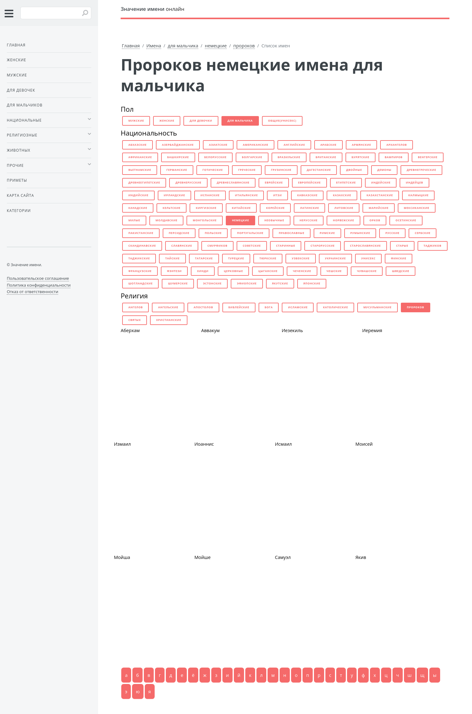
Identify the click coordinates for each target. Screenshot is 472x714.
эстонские (212, 283)
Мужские (17, 74)
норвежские (343, 220)
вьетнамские (139, 170)
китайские (241, 208)
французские (140, 271)
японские (311, 283)
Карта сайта (20, 195)
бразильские (289, 157)
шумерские (178, 283)
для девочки (201, 121)
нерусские (308, 220)
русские (392, 233)
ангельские (168, 307)
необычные (274, 220)
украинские (335, 258)
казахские (342, 195)
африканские (140, 157)
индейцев (414, 182)
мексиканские (416, 208)
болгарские (252, 157)
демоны (384, 170)
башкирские (178, 157)
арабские (328, 145)
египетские (346, 182)
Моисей (364, 444)
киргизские (206, 208)
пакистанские (140, 233)
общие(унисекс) (282, 121)
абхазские (137, 145)
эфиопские (247, 283)
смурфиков (217, 246)
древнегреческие (421, 170)
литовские (343, 208)
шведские (400, 271)
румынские (360, 233)
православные (291, 233)
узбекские (301, 258)
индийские (138, 195)
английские (294, 145)
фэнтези (174, 271)
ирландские (174, 195)
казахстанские (380, 195)
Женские (16, 59)
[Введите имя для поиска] (55, 13)
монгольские (205, 220)
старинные (285, 246)
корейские (275, 208)
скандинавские (142, 246)
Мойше (202, 557)
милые (134, 220)
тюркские (268, 258)
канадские (137, 208)
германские (176, 170)
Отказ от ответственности (32, 291)
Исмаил (283, 444)
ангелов (135, 307)
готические (212, 170)
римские (327, 233)
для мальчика (183, 45)
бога (268, 307)
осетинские (406, 220)
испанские (210, 195)
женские (166, 121)
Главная (131, 45)
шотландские (140, 283)
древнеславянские (233, 182)
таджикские (139, 258)
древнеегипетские (144, 182)
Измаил (122, 444)
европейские (309, 182)
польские (213, 233)
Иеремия (372, 330)
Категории (19, 210)
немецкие (216, 45)
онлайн (152, 8)
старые (402, 246)
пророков (244, 45)
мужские (136, 121)
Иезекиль (292, 330)
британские (325, 157)
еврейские (274, 182)
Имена (153, 45)
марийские (378, 208)
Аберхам (130, 330)
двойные (354, 170)
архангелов (396, 145)
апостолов (203, 307)
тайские (172, 258)
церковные (233, 271)
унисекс (368, 258)
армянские (361, 145)
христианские (168, 320)
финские (398, 258)
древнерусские (188, 182)
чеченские (302, 271)
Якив (360, 557)
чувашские (366, 271)
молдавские (167, 220)
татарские (203, 258)
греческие (246, 170)
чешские (334, 271)
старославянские (365, 246)
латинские (309, 208)
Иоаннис (204, 444)
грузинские (281, 170)
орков (375, 220)
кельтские (172, 208)
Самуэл (283, 557)
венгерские (427, 157)
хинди (202, 271)
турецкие (236, 258)
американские (255, 145)
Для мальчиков (24, 104)
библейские (238, 307)
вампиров (394, 157)
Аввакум (210, 330)
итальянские (246, 195)
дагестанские (319, 170)
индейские (381, 182)
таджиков (432, 246)
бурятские (361, 157)
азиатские (218, 145)
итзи (277, 195)
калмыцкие (418, 195)
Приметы (17, 180)
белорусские (215, 157)
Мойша (122, 557)
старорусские (323, 246)
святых (134, 320)
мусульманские (377, 307)
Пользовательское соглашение (38, 278)
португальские (250, 233)
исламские (297, 307)
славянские (181, 246)
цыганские (267, 271)
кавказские (307, 195)
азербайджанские (178, 145)
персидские (179, 233)
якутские (280, 283)
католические (335, 307)
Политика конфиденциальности (39, 285)
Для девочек (21, 90)
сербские (423, 233)
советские (252, 246)
